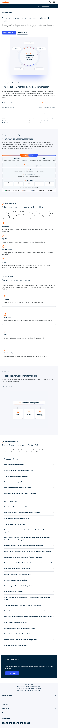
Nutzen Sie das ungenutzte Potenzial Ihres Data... (29, 688)
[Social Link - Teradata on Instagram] (25, 723)
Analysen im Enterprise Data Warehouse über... (29, 690)
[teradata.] (5, 2)
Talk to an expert (8, 32)
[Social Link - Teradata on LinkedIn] (3, 723)
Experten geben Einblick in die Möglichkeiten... (29, 686)
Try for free (21, 32)
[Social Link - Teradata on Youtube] (17, 723)
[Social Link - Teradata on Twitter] (14, 723)
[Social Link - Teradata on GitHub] (6, 723)
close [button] (55, 6)
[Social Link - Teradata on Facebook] (21, 723)
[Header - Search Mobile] (50, 2)
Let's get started (11, 673)
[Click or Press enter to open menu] (54, 2)
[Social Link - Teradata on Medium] (10, 723)
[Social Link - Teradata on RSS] (28, 723)
